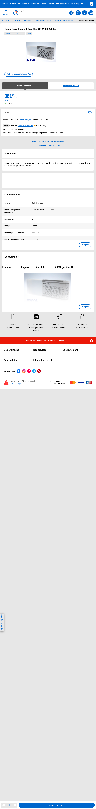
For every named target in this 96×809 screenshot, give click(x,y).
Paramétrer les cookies (2, 622)
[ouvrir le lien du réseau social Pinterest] (39, 432)
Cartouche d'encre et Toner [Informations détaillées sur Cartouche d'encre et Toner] (87, 20)
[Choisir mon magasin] (78, 12)
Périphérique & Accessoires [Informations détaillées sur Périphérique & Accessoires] (64, 20)
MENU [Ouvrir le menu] (5, 12)
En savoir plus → (18, 445)
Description (10, 153)
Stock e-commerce (25, 126)
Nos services (39, 411)
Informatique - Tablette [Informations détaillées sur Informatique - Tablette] (43, 20)
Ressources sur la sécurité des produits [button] (48, 141)
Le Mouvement (70, 411)
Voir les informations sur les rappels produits (45, 402)
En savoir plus (11, 257)
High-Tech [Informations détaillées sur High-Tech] (27, 20)
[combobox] (47, 12)
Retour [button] (7, 20)
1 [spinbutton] (9, 805)
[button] (18, 74)
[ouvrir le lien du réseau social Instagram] (24, 432)
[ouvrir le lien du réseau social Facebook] (18, 432)
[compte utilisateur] (84, 12)
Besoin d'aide (11, 421)
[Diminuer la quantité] (3, 805)
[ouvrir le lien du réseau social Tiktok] (29, 432)
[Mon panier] (91, 12)
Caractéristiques (12, 194)
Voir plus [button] (85, 245)
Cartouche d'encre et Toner (14, 33)
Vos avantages (11, 411)
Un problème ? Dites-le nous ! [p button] (48, 145)
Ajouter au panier (57, 805)
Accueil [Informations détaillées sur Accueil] (17, 20)
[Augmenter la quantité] (15, 805)
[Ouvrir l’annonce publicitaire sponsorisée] (48, 180)
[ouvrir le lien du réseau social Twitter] (34, 432)
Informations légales (43, 421)
